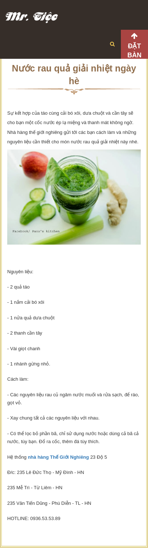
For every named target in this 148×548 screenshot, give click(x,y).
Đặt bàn (134, 50)
